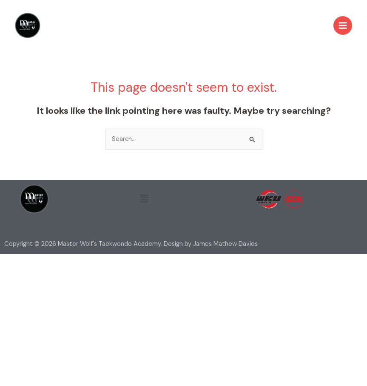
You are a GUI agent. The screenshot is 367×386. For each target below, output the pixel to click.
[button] (144, 199)
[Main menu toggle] (342, 25)
